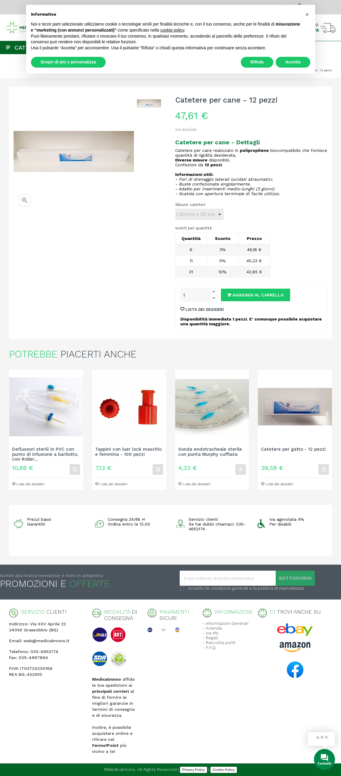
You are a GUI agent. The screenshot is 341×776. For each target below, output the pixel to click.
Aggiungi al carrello (255, 295)
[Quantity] (195, 295)
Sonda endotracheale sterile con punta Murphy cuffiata (210, 452)
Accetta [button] (293, 62)
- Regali (210, 637)
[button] (307, 14)
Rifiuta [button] (257, 62)
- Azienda (212, 628)
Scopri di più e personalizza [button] (68, 62)
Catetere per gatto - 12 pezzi (293, 449)
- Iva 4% (210, 632)
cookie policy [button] (172, 30)
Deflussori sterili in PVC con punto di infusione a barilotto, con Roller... (45, 454)
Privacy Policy (193, 769)
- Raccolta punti (219, 642)
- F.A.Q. (209, 647)
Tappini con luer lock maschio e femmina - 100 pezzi (128, 452)
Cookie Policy (223, 769)
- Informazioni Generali (225, 623)
